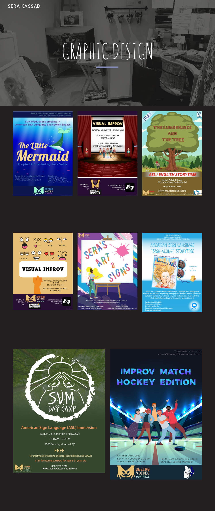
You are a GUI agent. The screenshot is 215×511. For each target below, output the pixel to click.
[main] (107, 53)
